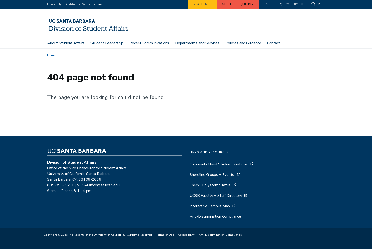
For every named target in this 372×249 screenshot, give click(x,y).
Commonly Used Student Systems (219, 164)
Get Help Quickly (238, 4)
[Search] (316, 4)
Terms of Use (165, 235)
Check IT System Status (210, 185)
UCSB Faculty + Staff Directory (216, 195)
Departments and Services (197, 43)
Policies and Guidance (243, 43)
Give (266, 4)
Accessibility (186, 235)
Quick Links (289, 4)
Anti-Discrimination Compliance (215, 216)
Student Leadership (106, 43)
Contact (273, 43)
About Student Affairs (65, 43)
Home (51, 55)
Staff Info (203, 4)
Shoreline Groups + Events (212, 174)
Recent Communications (149, 43)
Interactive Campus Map (210, 206)
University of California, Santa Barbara (75, 4)
